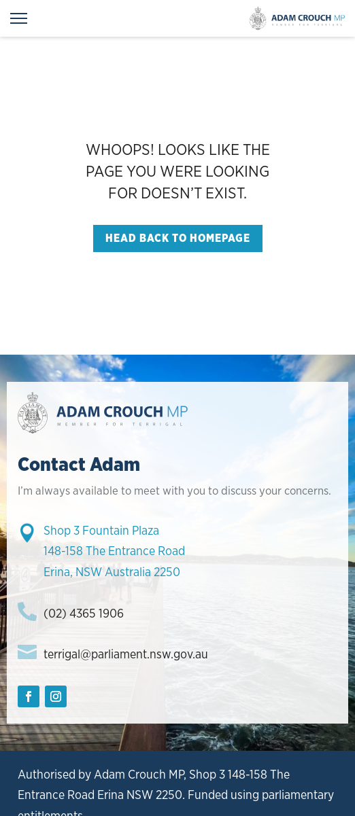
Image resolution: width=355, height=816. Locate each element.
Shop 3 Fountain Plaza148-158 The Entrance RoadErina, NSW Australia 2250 (114, 551)
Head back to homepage (177, 238)
